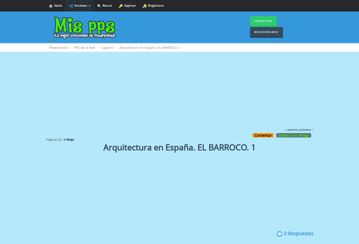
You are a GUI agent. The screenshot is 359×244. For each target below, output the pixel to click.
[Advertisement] (179, 93)
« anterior (291, 130)
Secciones (79, 6)
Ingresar (127, 6)
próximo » (306, 130)
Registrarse (153, 6)
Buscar (104, 6)
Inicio (55, 6)
